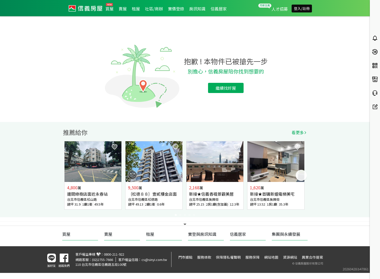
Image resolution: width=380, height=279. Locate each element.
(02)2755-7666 (102, 259)
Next (301, 175)
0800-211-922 (114, 254)
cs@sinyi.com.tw (154, 259)
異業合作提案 (312, 257)
